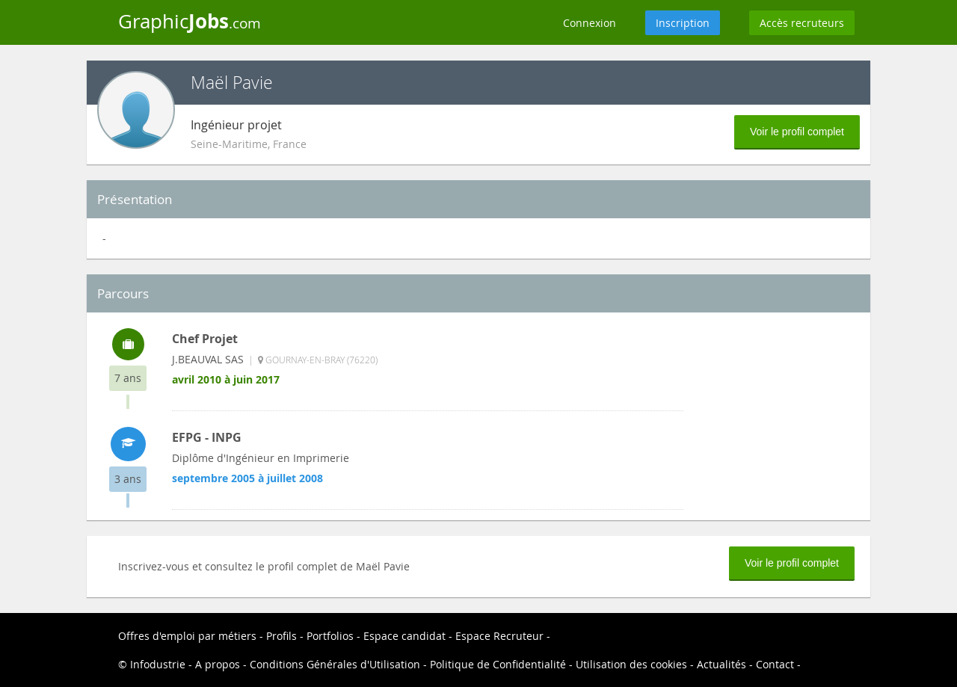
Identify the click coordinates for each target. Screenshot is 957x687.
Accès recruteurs (802, 23)
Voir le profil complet (797, 132)
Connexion (589, 23)
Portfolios (330, 636)
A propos (217, 664)
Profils (281, 636)
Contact (775, 664)
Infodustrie (157, 664)
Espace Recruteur (499, 636)
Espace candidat (404, 636)
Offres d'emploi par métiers (187, 636)
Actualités (721, 664)
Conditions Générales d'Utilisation (335, 664)
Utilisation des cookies (631, 664)
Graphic (189, 20)
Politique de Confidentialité (498, 664)
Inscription (683, 23)
